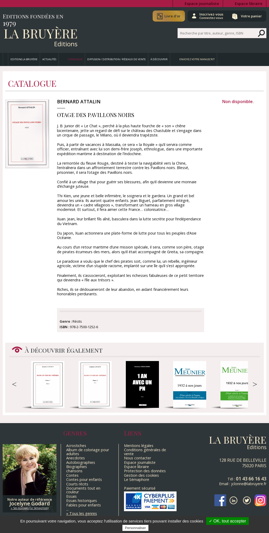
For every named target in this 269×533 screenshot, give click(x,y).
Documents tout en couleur (83, 490)
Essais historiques (81, 500)
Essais (71, 496)
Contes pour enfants (84, 479)
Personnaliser (135, 528)
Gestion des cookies (141, 475)
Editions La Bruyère (24, 59)
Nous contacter (137, 457)
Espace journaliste (202, 3)
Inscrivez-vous (211, 16)
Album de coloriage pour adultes (87, 451)
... (67, 509)
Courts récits (77, 483)
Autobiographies (80, 462)
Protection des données (145, 470)
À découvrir (159, 59)
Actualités (49, 59)
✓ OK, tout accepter (227, 521)
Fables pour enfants (83, 504)
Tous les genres (83, 513)
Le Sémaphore (136, 479)
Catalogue (75, 59)
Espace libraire (248, 3)
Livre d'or (172, 16)
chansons (74, 470)
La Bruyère (40, 33)
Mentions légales (138, 445)
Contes (72, 475)
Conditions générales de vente (145, 451)
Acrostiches (76, 445)
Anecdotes (75, 457)
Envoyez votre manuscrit (197, 59)
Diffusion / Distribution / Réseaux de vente (116, 59)
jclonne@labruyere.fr (248, 483)
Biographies (76, 466)
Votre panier (251, 16)
